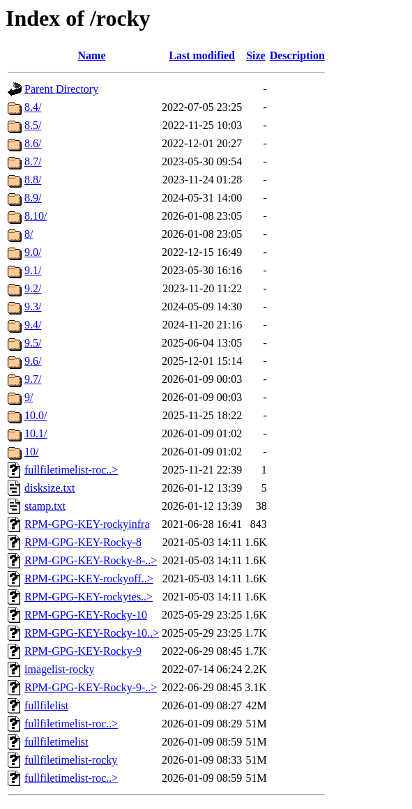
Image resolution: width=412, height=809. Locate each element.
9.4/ (32, 325)
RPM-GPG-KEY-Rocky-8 (83, 542)
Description (297, 55)
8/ (28, 234)
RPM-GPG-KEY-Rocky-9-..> (90, 687)
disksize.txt (49, 488)
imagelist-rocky (59, 669)
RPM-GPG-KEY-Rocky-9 (83, 651)
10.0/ (35, 415)
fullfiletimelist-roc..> (71, 470)
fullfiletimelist (56, 742)
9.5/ (32, 343)
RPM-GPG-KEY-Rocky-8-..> (90, 560)
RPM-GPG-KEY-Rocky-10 (85, 615)
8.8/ (32, 180)
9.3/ (32, 306)
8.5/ (32, 125)
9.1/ (32, 270)
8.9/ (32, 198)
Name (92, 55)
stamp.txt (45, 506)
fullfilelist (46, 705)
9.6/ (32, 361)
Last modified (202, 55)
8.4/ (32, 107)
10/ (31, 452)
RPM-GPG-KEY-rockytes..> (88, 597)
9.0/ (32, 252)
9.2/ (32, 288)
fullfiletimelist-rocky (70, 760)
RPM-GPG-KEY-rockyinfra (87, 524)
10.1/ (35, 433)
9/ (28, 397)
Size (256, 55)
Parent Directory (61, 89)
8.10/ (35, 216)
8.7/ (32, 161)
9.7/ (32, 379)
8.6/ (32, 143)
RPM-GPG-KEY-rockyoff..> (88, 578)
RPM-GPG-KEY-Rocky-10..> (91, 633)
